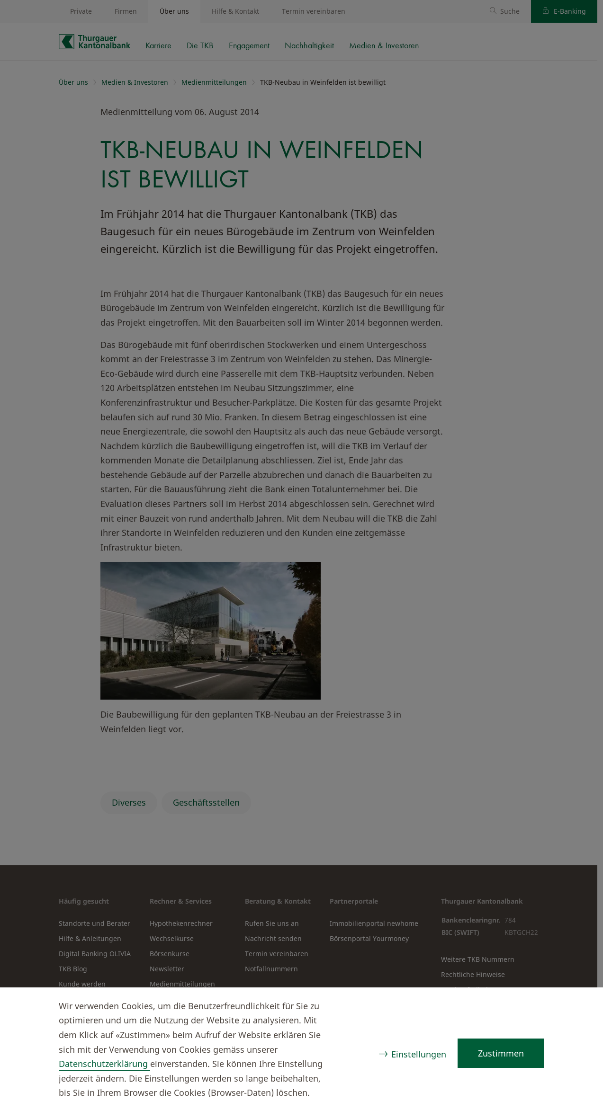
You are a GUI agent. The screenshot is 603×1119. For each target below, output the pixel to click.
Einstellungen (418, 1054)
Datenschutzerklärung (104, 1063)
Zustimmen (501, 1053)
